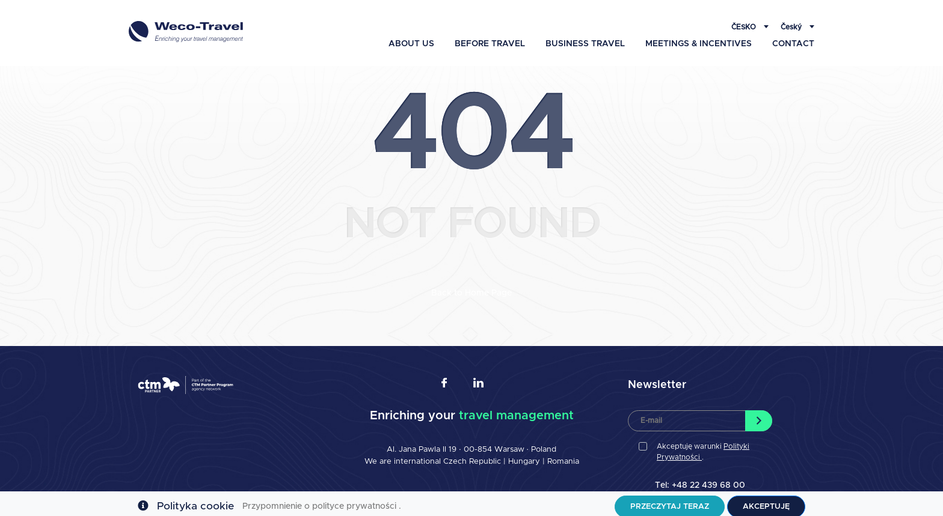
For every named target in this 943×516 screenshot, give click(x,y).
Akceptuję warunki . (703, 447)
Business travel (585, 38)
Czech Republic (472, 457)
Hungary (525, 457)
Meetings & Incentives (698, 38)
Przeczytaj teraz (669, 501)
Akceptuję (766, 501)
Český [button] (792, 21)
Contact (793, 38)
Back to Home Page (471, 288)
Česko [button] (744, 21)
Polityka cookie (195, 500)
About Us (411, 38)
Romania (563, 457)
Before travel (490, 38)
